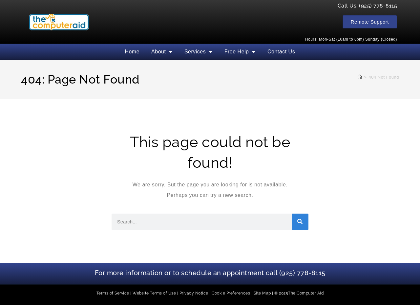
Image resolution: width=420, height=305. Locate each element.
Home (132, 51)
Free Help (240, 52)
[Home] (360, 77)
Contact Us (281, 51)
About (162, 52)
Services (198, 52)
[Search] (300, 222)
